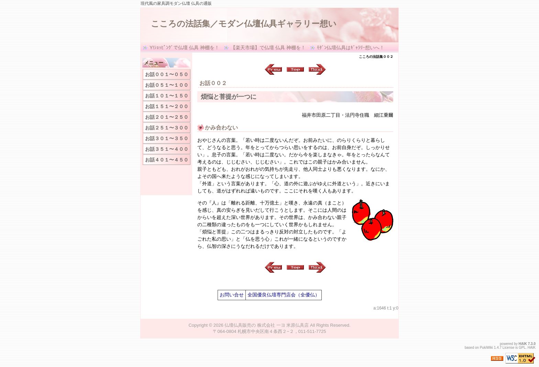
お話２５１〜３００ (166, 127)
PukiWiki (486, 347)
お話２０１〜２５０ (166, 117)
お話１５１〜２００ (166, 106)
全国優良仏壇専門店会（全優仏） (284, 294)
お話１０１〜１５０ (166, 95)
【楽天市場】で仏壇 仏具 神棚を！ (268, 47)
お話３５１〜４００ (166, 149)
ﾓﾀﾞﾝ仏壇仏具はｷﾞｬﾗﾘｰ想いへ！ (350, 47)
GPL (522, 347)
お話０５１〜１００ (166, 85)
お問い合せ (232, 294)
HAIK (523, 344)
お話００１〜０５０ (166, 74)
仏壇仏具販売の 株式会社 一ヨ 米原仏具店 (266, 325)
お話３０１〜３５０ (166, 138)
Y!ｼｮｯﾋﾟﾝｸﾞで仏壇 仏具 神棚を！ (184, 47)
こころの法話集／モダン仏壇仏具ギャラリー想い (244, 23)
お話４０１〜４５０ (166, 159)
